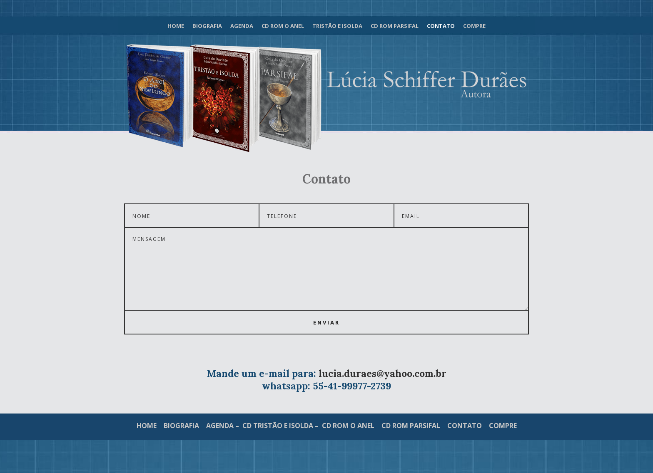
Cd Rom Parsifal (395, 26)
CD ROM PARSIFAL (410, 425)
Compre (474, 26)
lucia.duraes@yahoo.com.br (382, 373)
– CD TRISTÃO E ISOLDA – (277, 425)
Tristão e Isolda (337, 26)
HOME (147, 425)
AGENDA (220, 425)
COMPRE (503, 425)
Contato (441, 26)
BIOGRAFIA (181, 425)
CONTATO (464, 425)
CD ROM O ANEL (348, 425)
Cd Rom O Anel (283, 26)
